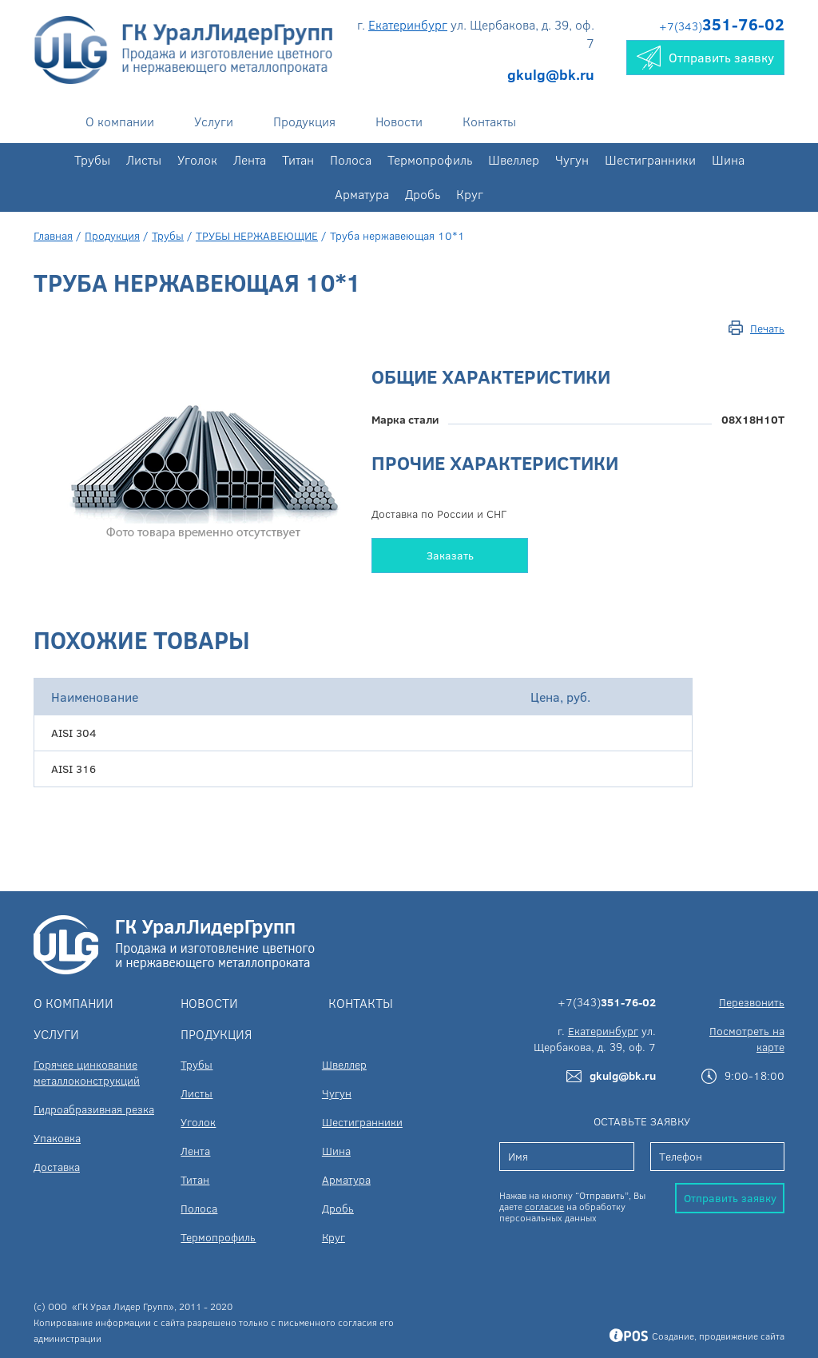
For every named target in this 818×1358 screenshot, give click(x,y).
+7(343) (721, 26)
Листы (143, 159)
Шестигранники (650, 159)
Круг (469, 193)
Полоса (350, 159)
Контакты (489, 121)
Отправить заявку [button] (705, 58)
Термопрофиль (429, 159)
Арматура (362, 193)
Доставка (57, 1166)
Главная (53, 235)
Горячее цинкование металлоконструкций (87, 1072)
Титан (298, 159)
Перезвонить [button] (751, 1002)
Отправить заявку (730, 1197)
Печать (767, 328)
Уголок (197, 159)
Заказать (450, 555)
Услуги (213, 121)
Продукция (304, 121)
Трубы (92, 159)
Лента (249, 159)
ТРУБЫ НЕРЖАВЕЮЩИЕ (257, 235)
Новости (399, 121)
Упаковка (57, 1137)
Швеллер (513, 159)
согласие (544, 1206)
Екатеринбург (407, 24)
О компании (119, 121)
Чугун (572, 159)
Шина (728, 159)
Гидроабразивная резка (94, 1109)
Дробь (422, 193)
